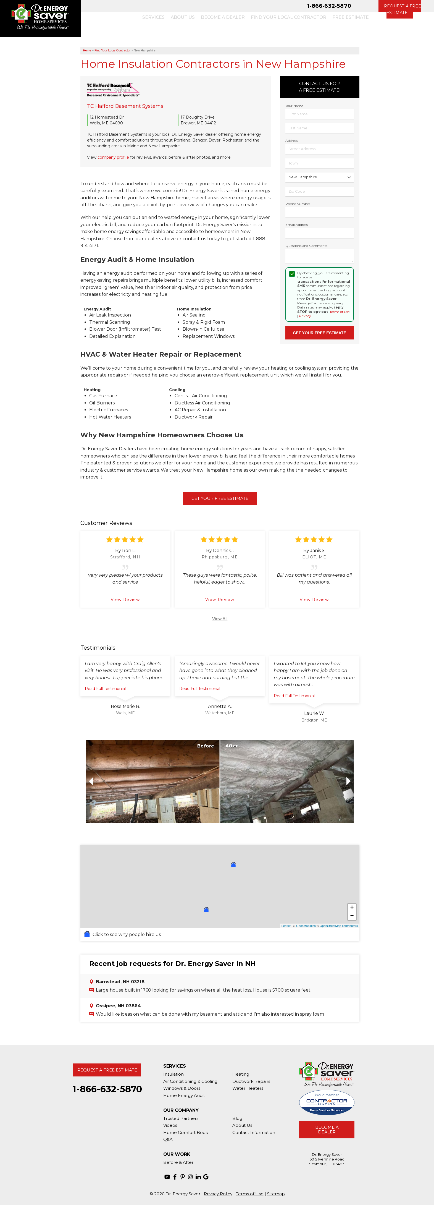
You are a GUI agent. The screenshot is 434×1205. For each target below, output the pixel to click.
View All (220, 618)
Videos (170, 1125)
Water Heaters (247, 1088)
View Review (125, 599)
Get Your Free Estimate (219, 498)
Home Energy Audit (184, 1095)
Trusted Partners (180, 1118)
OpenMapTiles (306, 925)
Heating (240, 1074)
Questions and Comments (306, 246)
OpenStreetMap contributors (339, 925)
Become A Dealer (327, 1130)
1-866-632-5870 (329, 5)
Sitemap (276, 1193)
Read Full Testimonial (105, 688)
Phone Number (297, 204)
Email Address (296, 225)
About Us (242, 1125)
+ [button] (352, 908)
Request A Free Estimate (107, 1070)
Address (291, 140)
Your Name (294, 106)
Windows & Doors (181, 1088)
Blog (237, 1118)
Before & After (178, 1162)
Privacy (305, 316)
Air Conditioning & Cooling (190, 1081)
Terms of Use (339, 312)
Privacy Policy (218, 1193)
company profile (113, 157)
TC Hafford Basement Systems (125, 106)
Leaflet (286, 925)
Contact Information (253, 1132)
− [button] (352, 916)
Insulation (173, 1074)
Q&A (168, 1139)
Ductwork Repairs (251, 1081)
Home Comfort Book (185, 1132)
